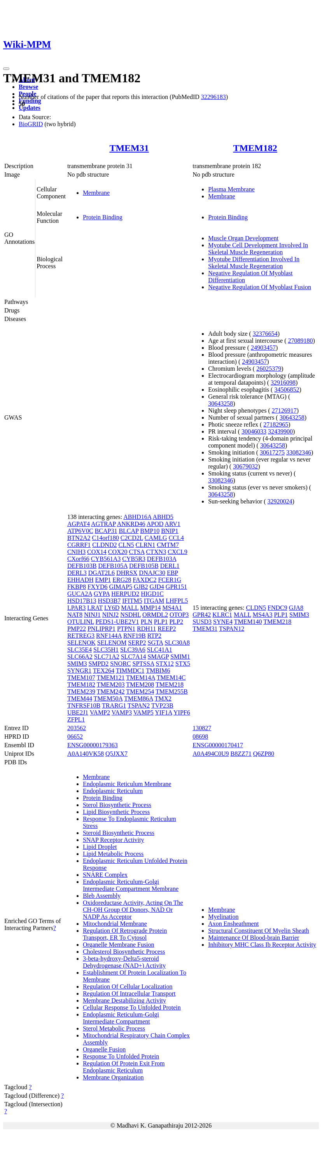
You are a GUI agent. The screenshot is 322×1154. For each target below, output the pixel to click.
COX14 (97, 551)
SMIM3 (77, 663)
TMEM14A (140, 677)
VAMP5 (143, 712)
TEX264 (103, 670)
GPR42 (201, 614)
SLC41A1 (159, 649)
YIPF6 (181, 712)
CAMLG (156, 537)
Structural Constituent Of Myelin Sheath (258, 930)
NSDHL (130, 614)
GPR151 (176, 586)
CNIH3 (76, 551)
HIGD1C (152, 593)
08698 (200, 736)
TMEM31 (129, 148)
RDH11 (146, 628)
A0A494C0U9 (210, 753)
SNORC (120, 663)
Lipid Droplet (100, 846)
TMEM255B (172, 691)
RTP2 (154, 635)
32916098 (283, 382)
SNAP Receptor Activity (113, 839)
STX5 (182, 663)
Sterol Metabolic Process (114, 1028)
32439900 (280, 431)
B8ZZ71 (241, 753)
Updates (29, 107)
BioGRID (31, 124)
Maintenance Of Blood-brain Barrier (253, 937)
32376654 (265, 333)
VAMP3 (122, 712)
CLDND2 (104, 544)
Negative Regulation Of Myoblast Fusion (259, 287)
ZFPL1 (76, 719)
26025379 (268, 368)
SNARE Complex (105, 874)
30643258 (220, 403)
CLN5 (126, 544)
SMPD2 (99, 663)
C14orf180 (105, 537)
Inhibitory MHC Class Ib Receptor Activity (262, 944)
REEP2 (167, 628)
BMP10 (149, 531)
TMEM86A (138, 698)
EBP (172, 572)
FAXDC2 (144, 579)
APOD (155, 524)
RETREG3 (80, 635)
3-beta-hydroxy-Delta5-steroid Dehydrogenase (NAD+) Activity (124, 962)
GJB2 (141, 586)
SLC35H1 (106, 649)
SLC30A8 (177, 642)
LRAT (95, 607)
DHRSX (126, 572)
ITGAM (154, 600)
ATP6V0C (80, 531)
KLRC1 (222, 614)
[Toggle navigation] (6, 69)
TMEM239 (81, 691)
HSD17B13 (81, 600)
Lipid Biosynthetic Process (116, 812)
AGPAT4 (78, 524)
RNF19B (134, 635)
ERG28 (121, 579)
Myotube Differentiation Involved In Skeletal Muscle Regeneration (253, 262)
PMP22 (76, 628)
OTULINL (80, 621)
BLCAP (128, 531)
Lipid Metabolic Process (113, 853)
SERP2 (137, 642)
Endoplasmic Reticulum (113, 791)
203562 (76, 728)
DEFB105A (113, 565)
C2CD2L (132, 537)
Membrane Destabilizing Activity (124, 1000)
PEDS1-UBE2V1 (117, 621)
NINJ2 (110, 614)
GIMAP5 (120, 586)
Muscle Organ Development (243, 238)
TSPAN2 (139, 705)
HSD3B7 (109, 600)
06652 (75, 736)
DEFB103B (82, 565)
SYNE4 (223, 621)
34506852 (286, 389)
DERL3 (77, 572)
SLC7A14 (133, 656)
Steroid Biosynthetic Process (118, 832)
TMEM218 (170, 684)
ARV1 (172, 524)
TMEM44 (79, 698)
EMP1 (103, 579)
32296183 (213, 97)
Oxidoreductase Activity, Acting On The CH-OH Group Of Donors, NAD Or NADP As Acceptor (133, 909)
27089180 (300, 340)
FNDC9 (277, 607)
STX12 (165, 663)
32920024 (280, 501)
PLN (146, 621)
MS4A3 (263, 614)
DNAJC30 (152, 572)
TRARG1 (114, 705)
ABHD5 (162, 517)
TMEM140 (248, 621)
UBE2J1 (77, 712)
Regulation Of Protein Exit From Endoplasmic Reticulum (124, 1067)
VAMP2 (100, 712)
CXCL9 (177, 551)
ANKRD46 (131, 524)
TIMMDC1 (130, 670)
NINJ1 (92, 614)
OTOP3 (179, 614)
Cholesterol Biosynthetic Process (124, 951)
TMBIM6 (158, 670)
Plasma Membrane (231, 189)
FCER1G (169, 579)
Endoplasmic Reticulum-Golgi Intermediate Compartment (121, 1018)
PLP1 (161, 621)
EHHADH (80, 579)
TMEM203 (111, 684)
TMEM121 (111, 677)
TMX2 (163, 698)
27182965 (275, 424)
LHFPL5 (177, 600)
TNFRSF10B (83, 705)
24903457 (263, 347)
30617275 (272, 452)
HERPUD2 (125, 593)
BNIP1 (169, 531)
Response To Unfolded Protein (121, 1056)
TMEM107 (81, 677)
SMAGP (158, 656)
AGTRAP (103, 524)
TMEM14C (171, 677)
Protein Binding (102, 217)
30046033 (254, 431)
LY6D (111, 607)
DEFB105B (144, 565)
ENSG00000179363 (92, 745)
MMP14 (150, 607)
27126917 (284, 410)
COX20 (118, 551)
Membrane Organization (113, 1077)
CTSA (137, 551)
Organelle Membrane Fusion (118, 944)
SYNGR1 (79, 670)
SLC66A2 (80, 656)
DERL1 (170, 565)
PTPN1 (126, 628)
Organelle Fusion (104, 1049)
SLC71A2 (106, 656)
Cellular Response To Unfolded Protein (132, 1007)
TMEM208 (140, 684)
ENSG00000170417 (217, 745)
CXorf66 (78, 558)
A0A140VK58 (85, 753)
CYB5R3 (133, 558)
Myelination (223, 916)
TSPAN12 (231, 628)
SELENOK (81, 642)
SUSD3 (202, 621)
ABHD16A (137, 517)
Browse (28, 86)
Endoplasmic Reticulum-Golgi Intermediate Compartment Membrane (130, 885)
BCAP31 (106, 531)
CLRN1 (145, 544)
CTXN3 (156, 551)
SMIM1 (180, 656)
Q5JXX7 (116, 753)
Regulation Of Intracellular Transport (129, 993)
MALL (129, 607)
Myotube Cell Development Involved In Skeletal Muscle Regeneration (258, 248)
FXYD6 (98, 586)
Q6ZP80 (263, 753)
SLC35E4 (79, 649)
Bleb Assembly (102, 895)
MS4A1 (172, 607)
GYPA (102, 593)
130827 (201, 728)
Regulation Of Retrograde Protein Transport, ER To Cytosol (125, 934)
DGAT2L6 (101, 572)
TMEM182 (255, 148)
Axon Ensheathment (233, 923)
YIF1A (163, 712)
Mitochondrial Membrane (115, 923)
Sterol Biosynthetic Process (117, 805)
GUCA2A (79, 593)
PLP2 (176, 621)
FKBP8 (76, 586)
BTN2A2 (79, 537)
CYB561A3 (106, 558)
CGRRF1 (79, 544)
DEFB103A (162, 558)
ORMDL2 (155, 614)
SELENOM (112, 642)
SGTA (155, 642)
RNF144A (109, 635)
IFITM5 (132, 600)
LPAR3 (76, 607)
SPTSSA (143, 663)
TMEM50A (108, 698)
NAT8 (74, 614)
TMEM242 (111, 691)
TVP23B (162, 705)
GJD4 (157, 586)
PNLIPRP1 (102, 628)
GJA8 (296, 607)
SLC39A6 (132, 649)
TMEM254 (140, 691)
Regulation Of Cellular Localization (128, 986)
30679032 (245, 466)
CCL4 (176, 537)
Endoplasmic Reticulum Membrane (127, 784)
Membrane (96, 192)
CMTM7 (168, 544)
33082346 (298, 452)
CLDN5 (256, 607)
